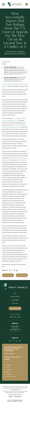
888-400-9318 (15, 317)
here (23, 74)
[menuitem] (11, 396)
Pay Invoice (15, 303)
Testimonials (15, 300)
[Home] (15, 4)
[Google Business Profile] (10, 341)
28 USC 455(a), (20, 160)
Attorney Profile (15, 296)
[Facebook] (13, 341)
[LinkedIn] (17, 341)
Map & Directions (15, 331)
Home (15, 293)
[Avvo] (20, 341)
